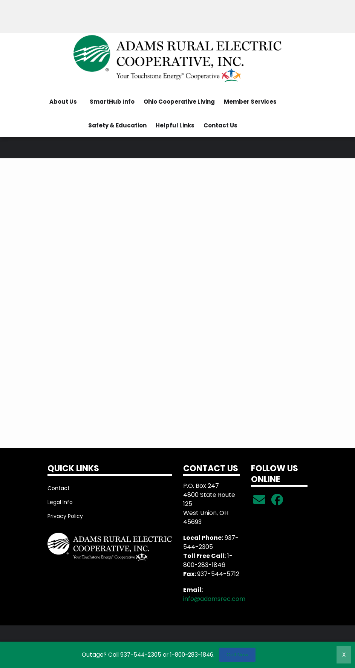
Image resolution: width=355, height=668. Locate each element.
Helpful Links (175, 125)
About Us (63, 102)
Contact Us (220, 125)
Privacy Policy (65, 516)
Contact (58, 488)
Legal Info (60, 502)
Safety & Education (117, 125)
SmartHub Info (112, 102)
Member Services (250, 102)
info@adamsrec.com (214, 598)
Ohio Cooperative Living (179, 102)
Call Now (237, 654)
